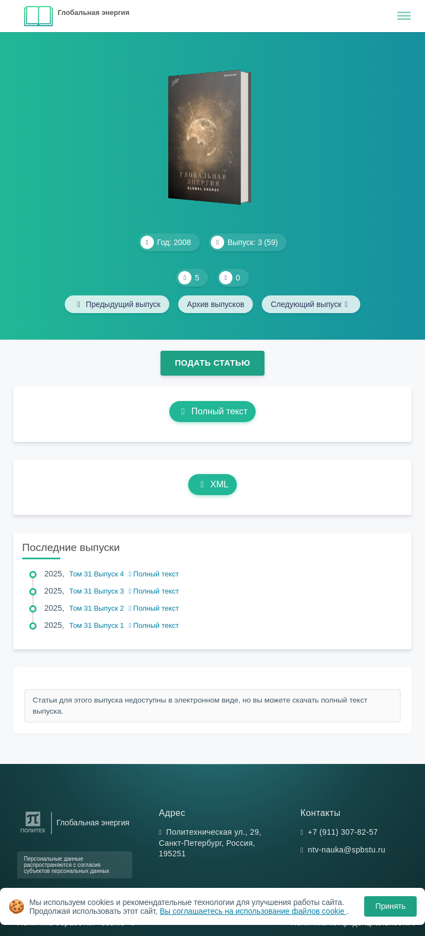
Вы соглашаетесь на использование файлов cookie (253, 911)
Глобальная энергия (93, 12)
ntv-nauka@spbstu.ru (346, 849)
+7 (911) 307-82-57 (343, 832)
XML (212, 484)
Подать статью (212, 362)
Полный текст (213, 411)
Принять (390, 906)
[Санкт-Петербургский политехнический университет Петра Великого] (33, 833)
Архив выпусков (216, 304)
